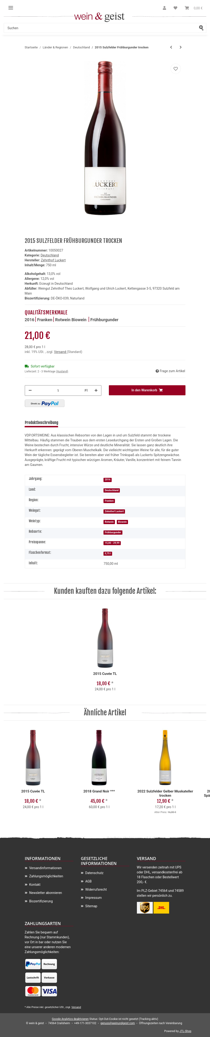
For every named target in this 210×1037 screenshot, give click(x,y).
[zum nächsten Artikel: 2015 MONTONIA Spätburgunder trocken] (180, 47)
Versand (60, 352)
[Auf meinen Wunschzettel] (176, 69)
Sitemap (91, 906)
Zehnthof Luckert (114, 511)
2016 (29, 319)
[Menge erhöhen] (96, 390)
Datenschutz (94, 873)
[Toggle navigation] (10, 6)
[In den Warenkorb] (147, 390)
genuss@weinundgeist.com (117, 1023)
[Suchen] (101, 28)
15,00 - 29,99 (112, 542)
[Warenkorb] (193, 8)
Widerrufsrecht (96, 889)
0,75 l (108, 553)
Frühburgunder (104, 319)
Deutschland (50, 255)
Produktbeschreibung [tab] (41, 422)
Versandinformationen (45, 868)
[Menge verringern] (30, 390)
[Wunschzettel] (175, 8)
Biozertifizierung (40, 901)
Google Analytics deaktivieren (70, 1019)
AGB (88, 881)
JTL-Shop (185, 1031)
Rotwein (63, 319)
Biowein (79, 319)
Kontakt (34, 884)
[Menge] (58, 390)
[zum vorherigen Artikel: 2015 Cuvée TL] (171, 47)
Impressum (93, 898)
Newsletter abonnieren (45, 893)
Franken (44, 319)
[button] (164, 8)
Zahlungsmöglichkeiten (45, 876)
